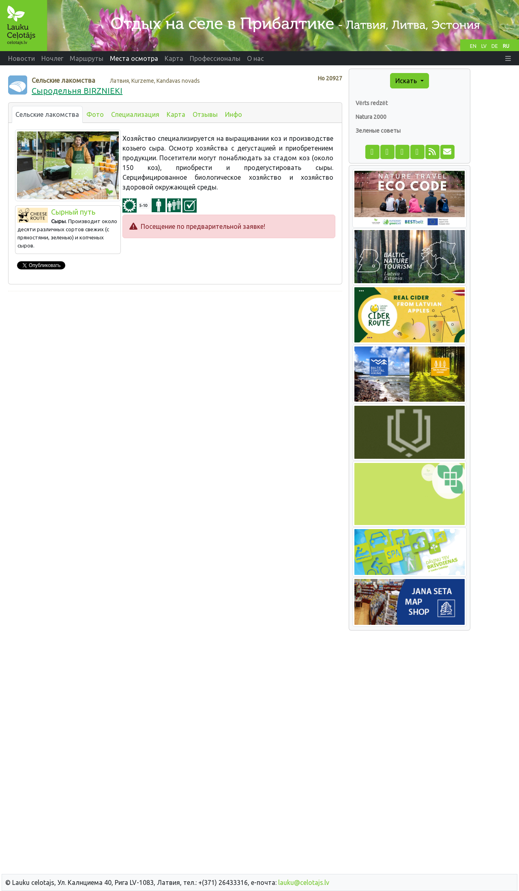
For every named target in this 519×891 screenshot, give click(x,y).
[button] (508, 58)
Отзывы (205, 114)
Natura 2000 (371, 117)
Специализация (135, 114)
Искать (406, 80)
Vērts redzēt (372, 103)
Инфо (233, 114)
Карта (176, 114)
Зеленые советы (378, 130)
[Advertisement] (175, 354)
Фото (95, 114)
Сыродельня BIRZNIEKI (77, 90)
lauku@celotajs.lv (303, 882)
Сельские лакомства (47, 114)
